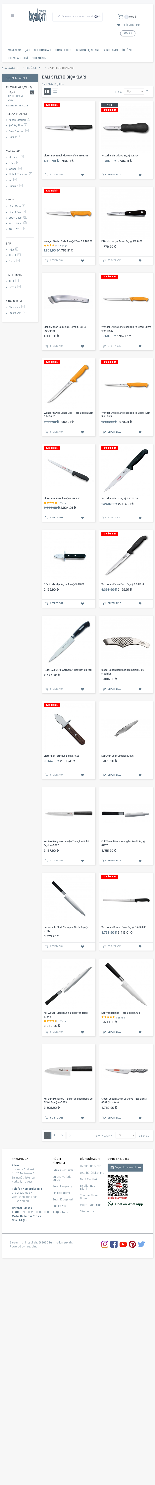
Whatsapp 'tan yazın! (25, 1197)
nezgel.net (32, 1246)
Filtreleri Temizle (17, 105)
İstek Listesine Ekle (82, 175)
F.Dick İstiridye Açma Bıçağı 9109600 (64, 584)
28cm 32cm (17, 229)
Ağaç (13, 249)
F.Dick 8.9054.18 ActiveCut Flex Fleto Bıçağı (68, 670)
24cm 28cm (17, 223)
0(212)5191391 (20, 1201)
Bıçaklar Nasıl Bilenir (88, 1187)
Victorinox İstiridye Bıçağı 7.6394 (120, 155)
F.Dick (14, 163)
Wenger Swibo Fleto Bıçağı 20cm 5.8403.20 (68, 241)
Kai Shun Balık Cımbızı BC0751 (117, 756)
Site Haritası (87, 1211)
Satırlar (15, 137)
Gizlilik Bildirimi (61, 1192)
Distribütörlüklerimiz (92, 1172)
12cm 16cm (17, 206)
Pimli (14, 281)
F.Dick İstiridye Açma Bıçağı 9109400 (121, 241)
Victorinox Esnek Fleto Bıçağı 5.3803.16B (66, 155)
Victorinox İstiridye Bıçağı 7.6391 (62, 756)
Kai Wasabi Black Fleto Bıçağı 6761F (120, 1013)
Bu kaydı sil (32, 92)
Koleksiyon (39, 58)
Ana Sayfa (8, 68)
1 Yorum (63, 246)
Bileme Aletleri (18, 58)
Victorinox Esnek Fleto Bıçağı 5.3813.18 (122, 584)
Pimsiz (15, 287)
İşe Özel (127, 50)
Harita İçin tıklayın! (23, 1181)
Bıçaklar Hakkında (90, 1166)
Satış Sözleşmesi (63, 1199)
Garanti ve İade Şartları (62, 1178)
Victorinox (16, 157)
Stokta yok (17, 313)
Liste (55, 91)
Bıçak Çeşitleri (88, 1179)
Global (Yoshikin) (20, 174)
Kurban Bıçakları (87, 50)
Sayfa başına (104, 1136)
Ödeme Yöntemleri (64, 1170)
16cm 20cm (17, 212)
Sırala (118, 92)
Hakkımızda (59, 1205)
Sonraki (70, 1135)
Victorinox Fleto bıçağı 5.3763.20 (62, 498)
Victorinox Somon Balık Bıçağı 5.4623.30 (123, 927)
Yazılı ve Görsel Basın (89, 1197)
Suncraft (16, 186)
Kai (13, 180)
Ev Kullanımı (110, 50)
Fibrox (14, 261)
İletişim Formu (61, 1212)
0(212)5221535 (21, 1193)
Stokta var (17, 307)
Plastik (15, 255)
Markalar (14, 50)
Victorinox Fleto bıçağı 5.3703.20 (119, 498)
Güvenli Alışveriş (62, 1186)
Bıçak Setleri (63, 50)
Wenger (15, 169)
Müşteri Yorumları (90, 1204)
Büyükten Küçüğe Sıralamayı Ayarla (147, 91)
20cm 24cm (18, 218)
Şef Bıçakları (42, 50)
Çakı (27, 50)
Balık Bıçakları (19, 131)
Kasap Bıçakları (19, 120)
